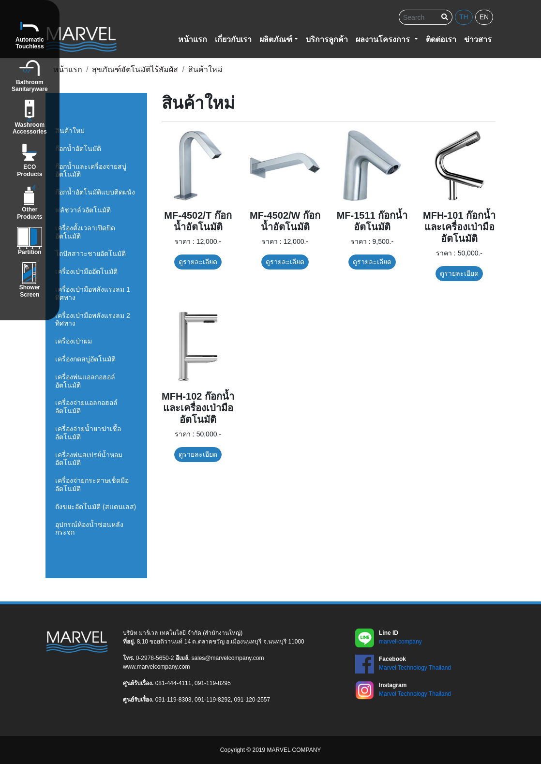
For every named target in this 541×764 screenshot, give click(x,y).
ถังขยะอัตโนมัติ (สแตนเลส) (95, 506)
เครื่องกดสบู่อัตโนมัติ (85, 359)
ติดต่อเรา (441, 39)
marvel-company (400, 641)
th (463, 17)
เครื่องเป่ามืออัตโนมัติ (86, 271)
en (484, 17)
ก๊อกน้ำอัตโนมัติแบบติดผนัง (95, 192)
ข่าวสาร (478, 39)
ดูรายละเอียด (198, 262)
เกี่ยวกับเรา (233, 39)
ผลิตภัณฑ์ (275, 39)
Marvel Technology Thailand (415, 667)
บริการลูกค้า (327, 39)
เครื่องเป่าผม (73, 341)
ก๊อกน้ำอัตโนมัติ (78, 148)
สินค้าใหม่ (70, 131)
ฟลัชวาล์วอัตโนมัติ (83, 210)
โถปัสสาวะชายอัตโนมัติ (90, 253)
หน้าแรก (192, 39)
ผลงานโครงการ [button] (384, 39)
